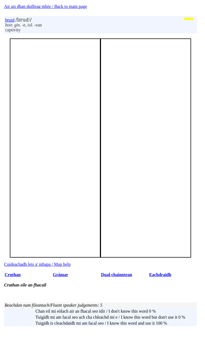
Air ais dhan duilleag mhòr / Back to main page (45, 6)
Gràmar (60, 274)
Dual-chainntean (116, 274)
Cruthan (13, 274)
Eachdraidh (160, 274)
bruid (9, 20)
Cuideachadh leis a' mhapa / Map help (37, 264)
